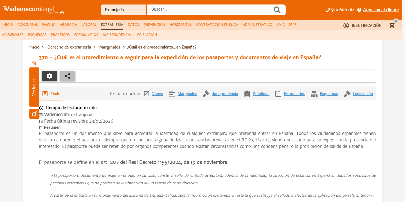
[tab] (7, 25)
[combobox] (211, 11)
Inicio (34, 47)
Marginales (109, 47)
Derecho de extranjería (69, 47)
